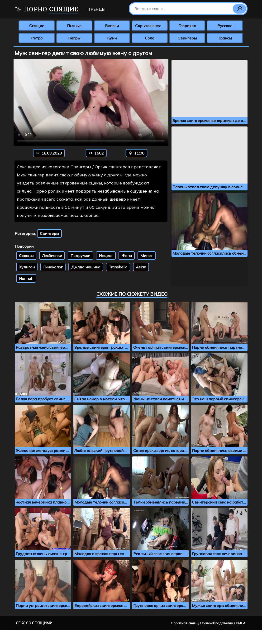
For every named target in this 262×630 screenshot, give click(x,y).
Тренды (96, 9)
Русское (224, 25)
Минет (146, 255)
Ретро (37, 38)
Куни (112, 38)
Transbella (118, 267)
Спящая (26, 255)
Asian (141, 267)
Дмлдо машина (85, 267)
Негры (74, 38)
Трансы (225, 38)
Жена (126, 255)
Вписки (112, 25)
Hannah (26, 278)
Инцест (106, 255)
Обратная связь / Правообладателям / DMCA (208, 623)
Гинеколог (53, 267)
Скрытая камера (150, 25)
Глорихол (187, 25)
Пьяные (74, 25)
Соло (149, 38)
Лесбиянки (52, 255)
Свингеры (187, 38)
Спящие (36, 25)
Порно (46, 9)
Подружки (80, 255)
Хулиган (27, 267)
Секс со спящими (34, 623)
